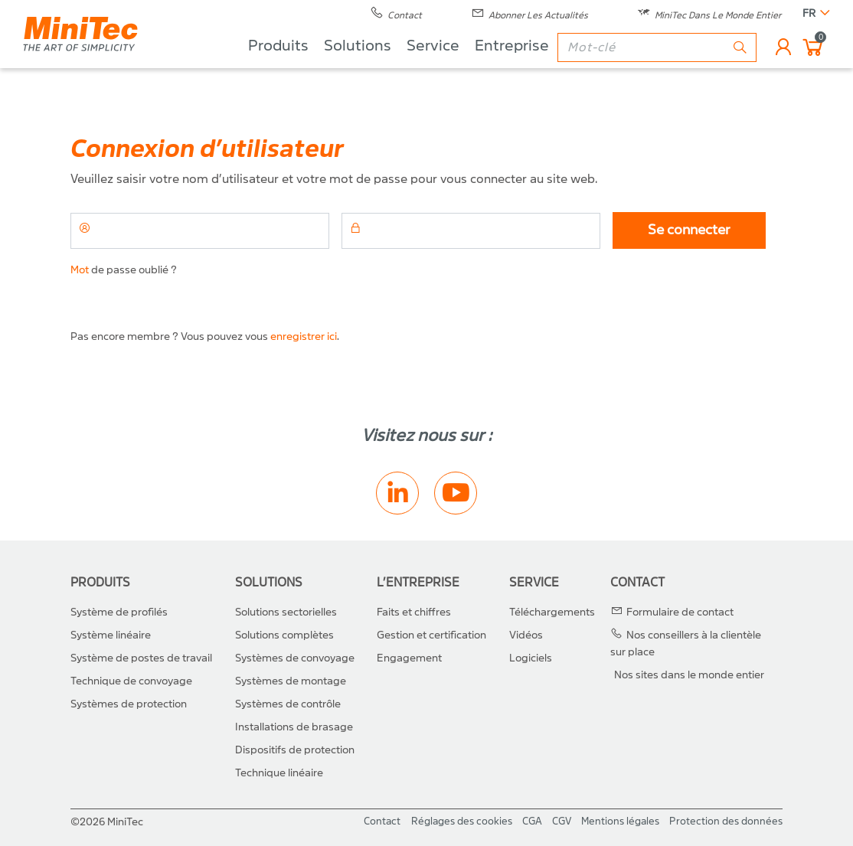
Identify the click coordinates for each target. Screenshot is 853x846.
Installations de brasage (294, 727)
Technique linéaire (279, 773)
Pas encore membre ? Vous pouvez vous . (204, 336)
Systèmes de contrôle (288, 704)
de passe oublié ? (123, 270)
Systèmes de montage (290, 681)
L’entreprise (418, 582)
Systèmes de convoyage (295, 658)
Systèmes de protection (128, 704)
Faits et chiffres (414, 612)
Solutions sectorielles (286, 612)
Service (433, 69)
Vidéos (526, 635)
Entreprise (512, 69)
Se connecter (689, 230)
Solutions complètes (284, 635)
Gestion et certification (431, 635)
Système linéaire (110, 635)
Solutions (357, 69)
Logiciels (530, 658)
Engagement (409, 658)
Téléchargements (552, 612)
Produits (278, 69)
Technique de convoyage (131, 681)
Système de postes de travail (141, 658)
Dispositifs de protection (295, 750)
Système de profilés (119, 612)
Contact (637, 582)
